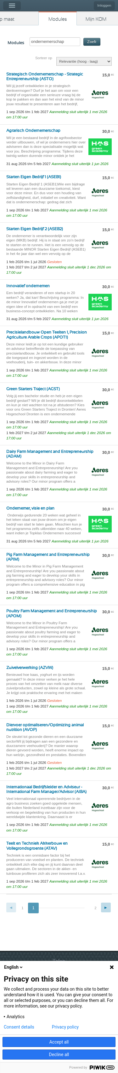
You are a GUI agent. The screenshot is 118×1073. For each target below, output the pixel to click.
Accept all (59, 1041)
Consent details (19, 1026)
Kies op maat (7, 19)
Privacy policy (65, 1026)
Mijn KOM (96, 19)
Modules (57, 19)
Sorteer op (43, 58)
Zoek (91, 42)
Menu (12, 5)
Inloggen (104, 5)
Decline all (59, 1054)
